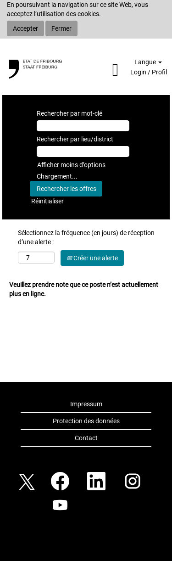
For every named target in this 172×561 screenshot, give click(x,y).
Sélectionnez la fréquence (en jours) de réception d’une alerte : (86, 237)
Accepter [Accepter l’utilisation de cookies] (25, 28)
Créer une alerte (92, 258)
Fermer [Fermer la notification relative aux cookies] (61, 28)
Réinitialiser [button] (47, 201)
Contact (86, 438)
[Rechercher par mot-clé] (83, 125)
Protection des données (86, 421)
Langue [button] (148, 62)
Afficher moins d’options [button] (71, 164)
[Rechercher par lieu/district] (83, 151)
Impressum (86, 404)
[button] (102, 70)
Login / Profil (148, 72)
